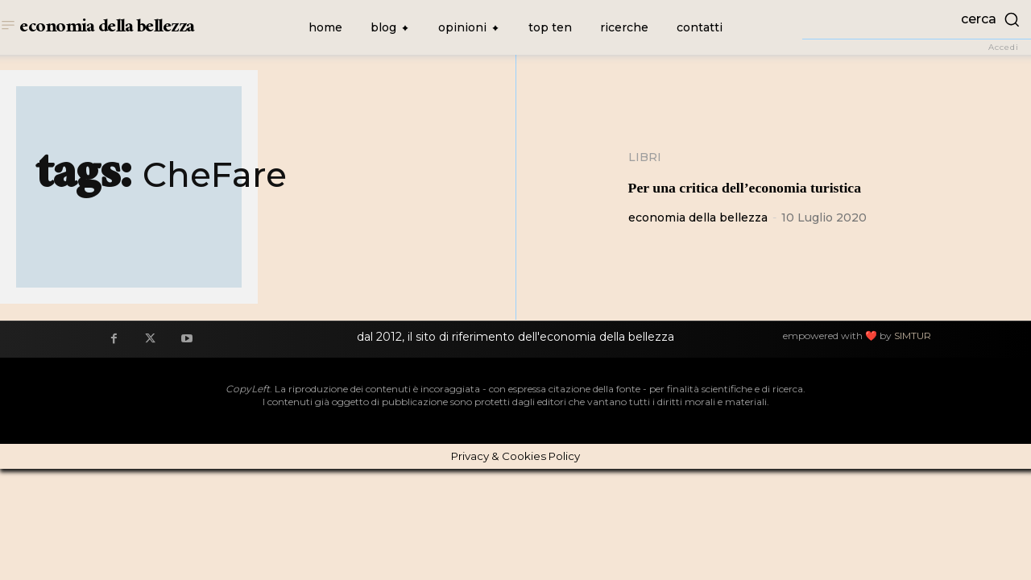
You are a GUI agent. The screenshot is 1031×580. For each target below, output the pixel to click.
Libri (644, 157)
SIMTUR (912, 335)
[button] (916, 19)
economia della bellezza (698, 217)
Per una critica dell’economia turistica (785, 186)
